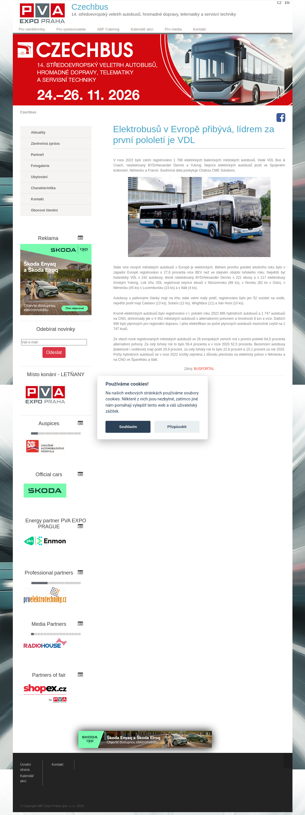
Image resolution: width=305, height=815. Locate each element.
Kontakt (199, 29)
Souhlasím (128, 427)
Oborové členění (44, 210)
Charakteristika (43, 188)
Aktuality (38, 133)
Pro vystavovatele (71, 29)
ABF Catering (108, 29)
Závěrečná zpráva (45, 144)
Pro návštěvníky (32, 29)
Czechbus (28, 112)
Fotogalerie (40, 166)
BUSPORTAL (204, 369)
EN (287, 3)
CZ (279, 3)
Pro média (173, 29)
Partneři (37, 155)
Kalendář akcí (142, 29)
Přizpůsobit (176, 427)
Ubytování (39, 177)
